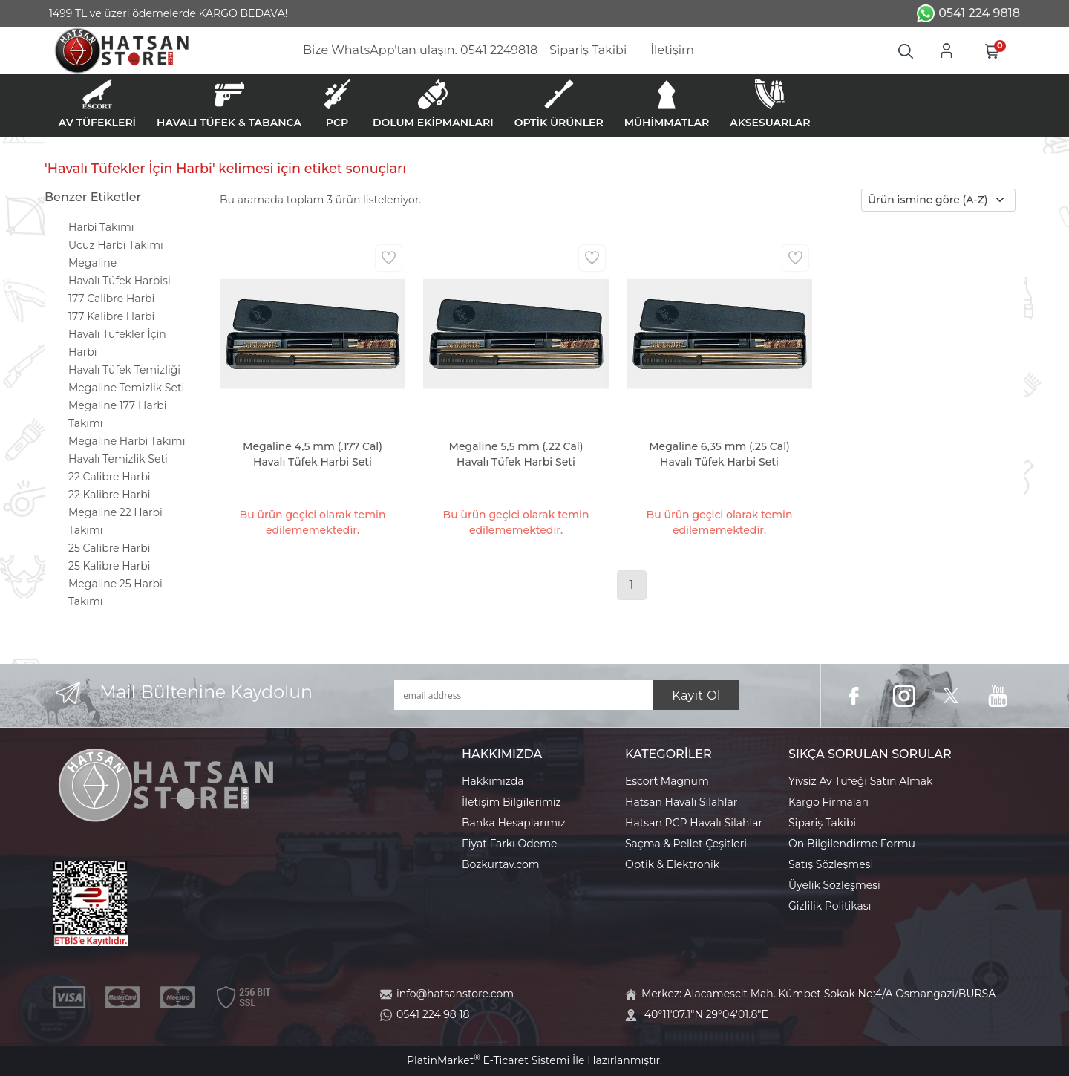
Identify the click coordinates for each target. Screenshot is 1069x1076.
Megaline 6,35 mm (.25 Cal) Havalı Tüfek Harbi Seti (719, 454)
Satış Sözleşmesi (830, 864)
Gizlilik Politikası (829, 906)
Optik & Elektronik (672, 864)
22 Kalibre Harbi (109, 494)
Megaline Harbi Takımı (126, 441)
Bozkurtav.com (501, 864)
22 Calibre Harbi (109, 476)
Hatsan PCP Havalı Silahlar (693, 822)
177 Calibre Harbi (111, 298)
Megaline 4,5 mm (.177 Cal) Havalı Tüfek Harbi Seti (312, 454)
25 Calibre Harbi (109, 548)
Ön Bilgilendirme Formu (851, 843)
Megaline (92, 263)
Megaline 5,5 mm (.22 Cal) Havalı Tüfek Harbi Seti (516, 454)
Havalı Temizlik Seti (118, 459)
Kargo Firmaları (828, 802)
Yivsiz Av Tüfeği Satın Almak (860, 781)
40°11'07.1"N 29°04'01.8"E (706, 1014)
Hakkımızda (492, 781)
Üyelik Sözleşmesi (834, 885)
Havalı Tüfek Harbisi (119, 280)
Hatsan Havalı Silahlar (681, 802)
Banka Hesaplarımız (514, 822)
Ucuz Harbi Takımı (115, 245)
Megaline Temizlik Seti (126, 387)
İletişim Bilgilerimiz (511, 802)
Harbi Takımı (101, 227)
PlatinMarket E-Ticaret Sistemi (488, 1060)
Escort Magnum (667, 781)
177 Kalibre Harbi (111, 316)
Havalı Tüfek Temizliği (124, 369)
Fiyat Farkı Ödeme (510, 843)
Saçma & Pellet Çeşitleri (686, 843)
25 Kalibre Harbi (109, 566)
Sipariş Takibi (822, 822)
